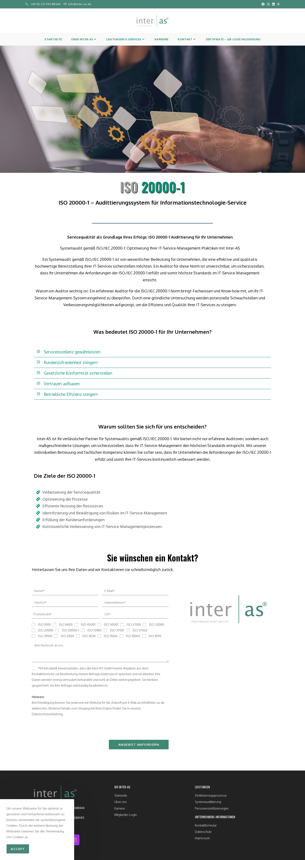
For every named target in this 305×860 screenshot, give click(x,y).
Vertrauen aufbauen (62, 383)
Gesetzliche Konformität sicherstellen (78, 373)
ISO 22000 (156, 625)
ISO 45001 (88, 625)
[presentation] (64, 728)
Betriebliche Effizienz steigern (71, 394)
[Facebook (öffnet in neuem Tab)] (263, 4)
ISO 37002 (140, 630)
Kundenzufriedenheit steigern (71, 362)
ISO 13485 (94, 630)
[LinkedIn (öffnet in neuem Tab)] (273, 4)
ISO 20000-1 (70, 630)
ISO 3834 (89, 636)
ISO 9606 (111, 636)
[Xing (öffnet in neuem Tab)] (278, 4)
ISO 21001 (67, 636)
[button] (152, 352)
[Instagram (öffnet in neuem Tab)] (268, 4)
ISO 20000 (45, 630)
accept (18, 849)
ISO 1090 (155, 636)
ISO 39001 (45, 636)
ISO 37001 (117, 630)
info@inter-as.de (80, 4)
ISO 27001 (134, 625)
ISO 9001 (44, 625)
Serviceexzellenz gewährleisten (72, 351)
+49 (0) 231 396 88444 (45, 4)
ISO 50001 (111, 625)
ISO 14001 (65, 625)
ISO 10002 (133, 636)
